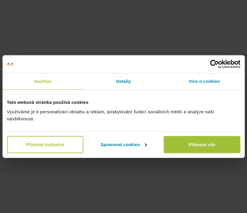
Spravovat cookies (124, 144)
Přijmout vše (202, 144)
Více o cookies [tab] (204, 81)
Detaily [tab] (123, 81)
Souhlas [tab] (42, 81)
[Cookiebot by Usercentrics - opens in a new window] (214, 64)
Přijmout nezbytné (45, 144)
